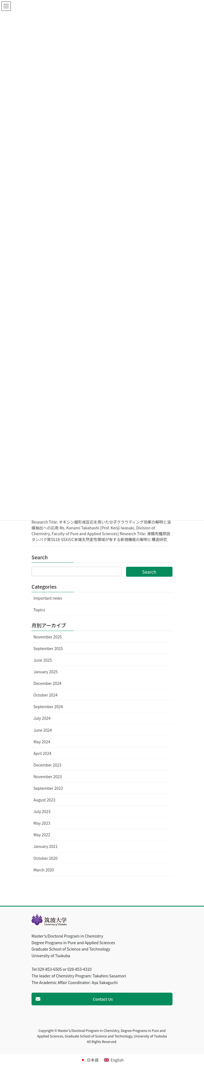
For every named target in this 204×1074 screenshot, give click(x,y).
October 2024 (45, 695)
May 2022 (41, 834)
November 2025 (47, 637)
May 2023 (41, 823)
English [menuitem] (117, 1060)
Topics (39, 609)
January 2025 (45, 671)
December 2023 (47, 765)
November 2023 (47, 776)
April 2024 (42, 753)
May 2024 (41, 741)
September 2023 (48, 788)
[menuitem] (89, 1059)
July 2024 (41, 718)
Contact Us (103, 999)
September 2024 (48, 706)
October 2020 (45, 858)
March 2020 (43, 870)
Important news (47, 598)
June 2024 (42, 730)
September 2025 (48, 648)
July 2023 (41, 811)
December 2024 (47, 683)
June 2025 (42, 660)
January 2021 (45, 846)
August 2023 (44, 800)
